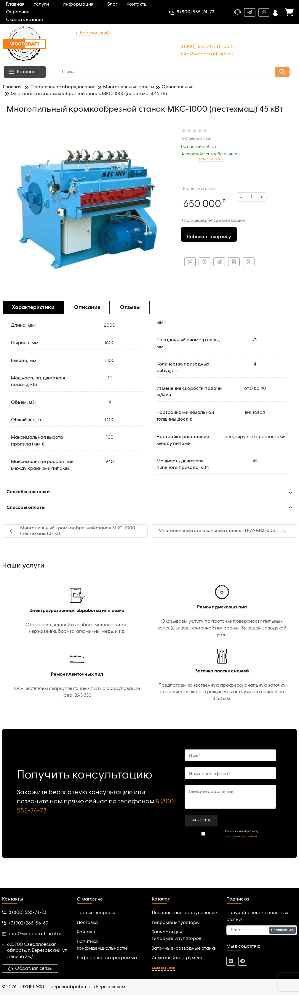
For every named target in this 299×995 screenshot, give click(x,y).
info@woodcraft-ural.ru (207, 54)
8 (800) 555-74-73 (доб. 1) (207, 46)
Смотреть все (163, 968)
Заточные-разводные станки (184, 948)
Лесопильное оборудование (184, 913)
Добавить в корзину (208, 235)
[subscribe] (261, 930)
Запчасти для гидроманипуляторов (176, 935)
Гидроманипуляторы (176, 922)
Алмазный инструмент (177, 958)
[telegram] (242, 961)
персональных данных (241, 836)
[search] (170, 72)
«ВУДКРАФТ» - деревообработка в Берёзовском (72, 987)
